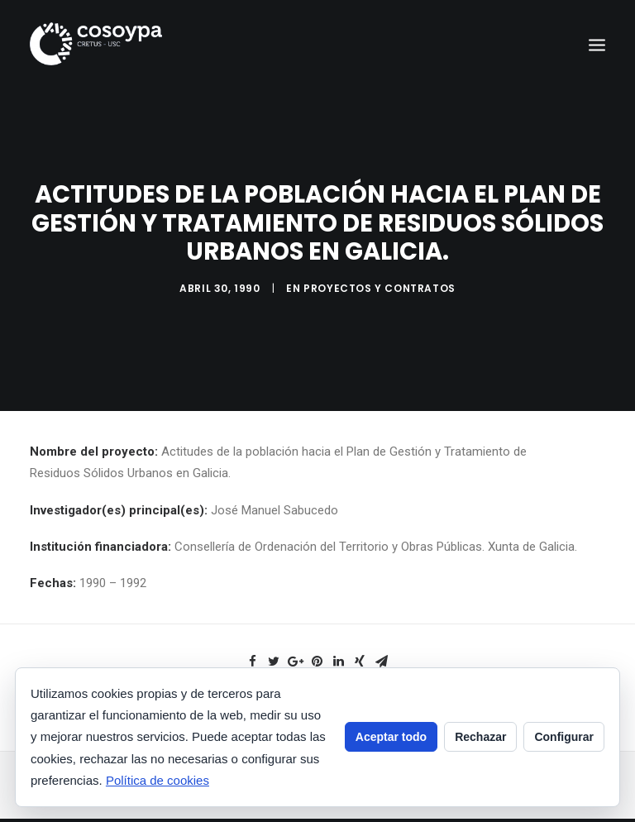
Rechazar (480, 736)
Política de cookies (157, 780)
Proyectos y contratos (379, 287)
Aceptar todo (391, 736)
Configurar (564, 736)
